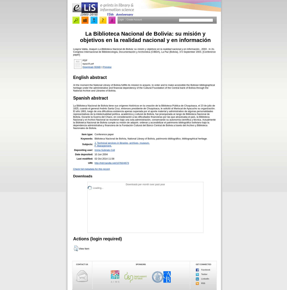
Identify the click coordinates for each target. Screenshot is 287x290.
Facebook (203, 269)
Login (121, 19)
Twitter (201, 274)
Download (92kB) (92, 67)
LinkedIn (202, 278)
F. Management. (103, 145)
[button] (76, 248)
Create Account (134, 19)
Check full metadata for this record (91, 169)
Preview (107, 67)
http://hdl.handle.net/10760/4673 (112, 163)
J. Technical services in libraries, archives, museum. (122, 143)
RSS (200, 283)
